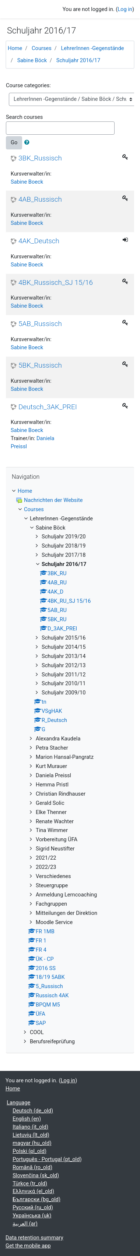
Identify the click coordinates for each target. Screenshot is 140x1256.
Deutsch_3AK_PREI (47, 407)
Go (14, 142)
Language (18, 1102)
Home (15, 48)
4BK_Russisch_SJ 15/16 (55, 283)
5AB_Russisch (40, 324)
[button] (28, 142)
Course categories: (28, 85)
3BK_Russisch (40, 158)
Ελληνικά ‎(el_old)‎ (33, 1191)
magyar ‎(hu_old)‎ (32, 1143)
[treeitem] (70, 491)
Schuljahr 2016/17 (78, 60)
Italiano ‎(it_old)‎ (30, 1127)
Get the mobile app (28, 1245)
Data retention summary (34, 1237)
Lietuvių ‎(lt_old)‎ (31, 1135)
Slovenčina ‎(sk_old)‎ (36, 1175)
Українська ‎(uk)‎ (32, 1215)
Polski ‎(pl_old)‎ (29, 1151)
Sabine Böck (32, 60)
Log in (125, 9)
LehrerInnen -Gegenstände (92, 48)
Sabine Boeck (27, 181)
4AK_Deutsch (38, 241)
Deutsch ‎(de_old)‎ (33, 1110)
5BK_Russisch (40, 365)
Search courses (24, 117)
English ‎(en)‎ (27, 1118)
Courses (42, 48)
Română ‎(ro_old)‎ (32, 1167)
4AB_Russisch (40, 199)
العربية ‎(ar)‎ (25, 1223)
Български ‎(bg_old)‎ (36, 1199)
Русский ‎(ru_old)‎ (33, 1207)
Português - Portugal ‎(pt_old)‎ (47, 1159)
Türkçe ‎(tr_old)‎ (30, 1183)
